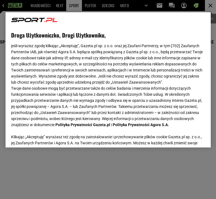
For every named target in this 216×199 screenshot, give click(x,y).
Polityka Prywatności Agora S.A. (141, 125)
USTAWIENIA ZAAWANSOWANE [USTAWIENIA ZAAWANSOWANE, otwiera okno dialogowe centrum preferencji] (47, 136)
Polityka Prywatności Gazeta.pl (82, 125)
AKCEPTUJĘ (186, 136)
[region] (108, 79)
